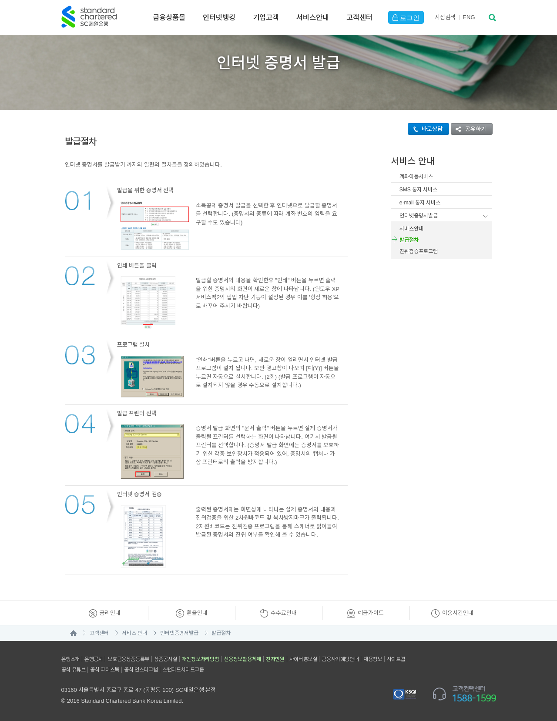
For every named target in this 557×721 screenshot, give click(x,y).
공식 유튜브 (73, 670)
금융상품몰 (169, 17)
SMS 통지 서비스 (418, 190)
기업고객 (266, 17)
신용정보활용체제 (242, 659)
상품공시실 (165, 659)
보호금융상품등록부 (128, 659)
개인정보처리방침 (200, 659)
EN (469, 17)
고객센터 (359, 17)
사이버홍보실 (303, 659)
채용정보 (372, 659)
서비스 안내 (134, 633)
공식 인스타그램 (141, 670)
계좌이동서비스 (416, 177)
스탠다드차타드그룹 (183, 670)
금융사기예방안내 (340, 659)
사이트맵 (396, 659)
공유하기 (468, 129)
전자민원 (275, 659)
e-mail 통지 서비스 (419, 203)
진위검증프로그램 (418, 251)
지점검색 (445, 17)
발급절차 (409, 240)
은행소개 (70, 659)
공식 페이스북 (104, 670)
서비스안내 (312, 17)
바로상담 (425, 129)
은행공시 (93, 659)
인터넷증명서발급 (418, 216)
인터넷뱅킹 (219, 17)
